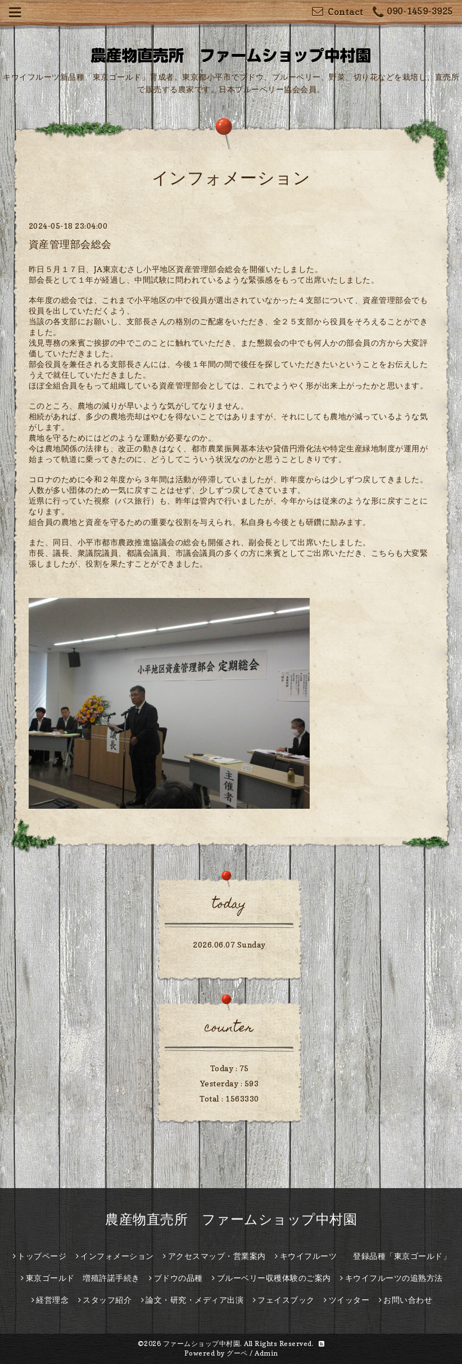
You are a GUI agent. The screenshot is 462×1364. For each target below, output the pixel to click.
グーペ (237, 1353)
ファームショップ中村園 (202, 1343)
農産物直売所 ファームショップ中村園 (231, 1219)
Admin (266, 1353)
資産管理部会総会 (70, 244)
